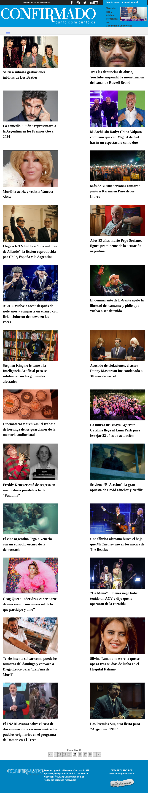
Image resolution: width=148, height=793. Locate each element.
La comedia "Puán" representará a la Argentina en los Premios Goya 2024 (29, 131)
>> (99, 754)
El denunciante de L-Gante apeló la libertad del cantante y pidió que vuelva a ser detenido (117, 305)
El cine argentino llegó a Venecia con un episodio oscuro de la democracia (27, 544)
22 (59, 754)
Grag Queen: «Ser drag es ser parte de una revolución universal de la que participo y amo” (30, 604)
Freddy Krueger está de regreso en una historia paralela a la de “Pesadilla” (29, 490)
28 (90, 754)
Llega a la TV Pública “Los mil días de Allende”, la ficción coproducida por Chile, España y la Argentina (30, 251)
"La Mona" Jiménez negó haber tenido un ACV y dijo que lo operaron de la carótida (114, 598)
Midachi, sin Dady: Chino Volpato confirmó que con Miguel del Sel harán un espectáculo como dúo (116, 137)
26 (80, 754)
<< (51, 754)
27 (85, 754)
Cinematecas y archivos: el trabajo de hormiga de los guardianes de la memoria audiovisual (29, 429)
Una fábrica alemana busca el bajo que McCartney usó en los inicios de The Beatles (117, 544)
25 (75, 754)
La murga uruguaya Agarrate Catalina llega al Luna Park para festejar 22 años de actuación (115, 430)
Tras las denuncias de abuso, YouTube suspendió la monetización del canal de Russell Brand (117, 77)
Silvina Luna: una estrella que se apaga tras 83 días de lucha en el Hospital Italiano (114, 664)
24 (69, 754)
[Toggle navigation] (8, 32)
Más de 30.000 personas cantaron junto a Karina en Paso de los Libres (115, 191)
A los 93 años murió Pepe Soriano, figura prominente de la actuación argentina (116, 245)
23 (64, 754)
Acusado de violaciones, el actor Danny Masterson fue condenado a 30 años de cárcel (116, 371)
